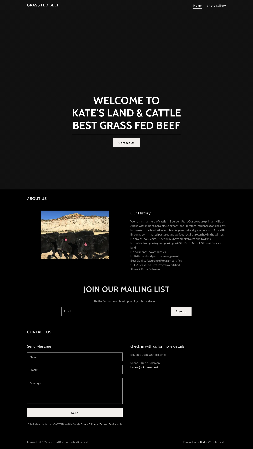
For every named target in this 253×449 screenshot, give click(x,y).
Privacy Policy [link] (88, 424)
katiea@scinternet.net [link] (144, 367)
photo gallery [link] (216, 5)
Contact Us (126, 143)
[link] (43, 5)
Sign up (181, 311)
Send (75, 413)
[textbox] (114, 311)
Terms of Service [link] (108, 424)
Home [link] (197, 5)
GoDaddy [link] (202, 441)
